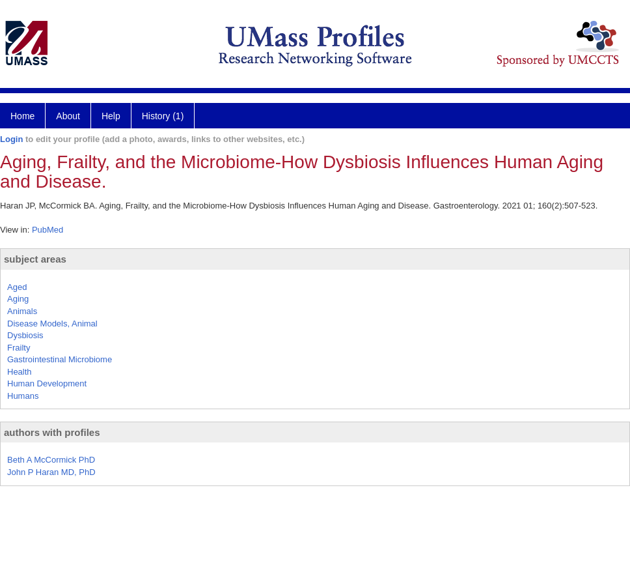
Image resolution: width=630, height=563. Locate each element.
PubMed (47, 230)
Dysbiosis (25, 335)
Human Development (47, 383)
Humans (22, 396)
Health (19, 372)
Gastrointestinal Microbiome (59, 359)
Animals (22, 311)
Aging (18, 299)
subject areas (35, 259)
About (68, 116)
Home (22, 116)
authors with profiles (52, 432)
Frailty (18, 348)
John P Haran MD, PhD (51, 472)
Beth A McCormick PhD (51, 460)
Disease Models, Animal (52, 323)
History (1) (163, 116)
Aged (17, 287)
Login (11, 139)
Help (111, 116)
